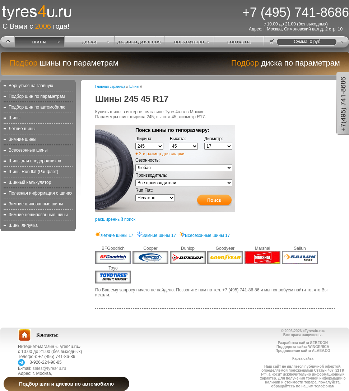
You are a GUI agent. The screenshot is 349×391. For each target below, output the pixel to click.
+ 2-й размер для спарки (159, 153)
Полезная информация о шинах (41, 193)
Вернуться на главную (31, 85)
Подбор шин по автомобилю (37, 107)
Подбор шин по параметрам (37, 96)
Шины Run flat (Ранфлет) (33, 171)
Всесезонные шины (28, 150)
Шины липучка (23, 225)
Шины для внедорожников (35, 160)
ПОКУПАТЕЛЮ (189, 42)
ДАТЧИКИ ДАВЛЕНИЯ (139, 42)
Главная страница (110, 87)
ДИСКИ (89, 42)
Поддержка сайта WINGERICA (302, 347)
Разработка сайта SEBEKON (303, 343)
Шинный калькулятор (30, 182)
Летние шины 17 (114, 235)
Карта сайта (302, 359)
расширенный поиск (115, 219)
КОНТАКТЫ (239, 42)
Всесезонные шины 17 (205, 235)
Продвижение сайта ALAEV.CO (302, 351)
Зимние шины (22, 139)
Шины (14, 117)
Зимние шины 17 (156, 235)
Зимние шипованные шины (36, 203)
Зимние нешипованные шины (38, 214)
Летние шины (22, 128)
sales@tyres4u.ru (49, 368)
